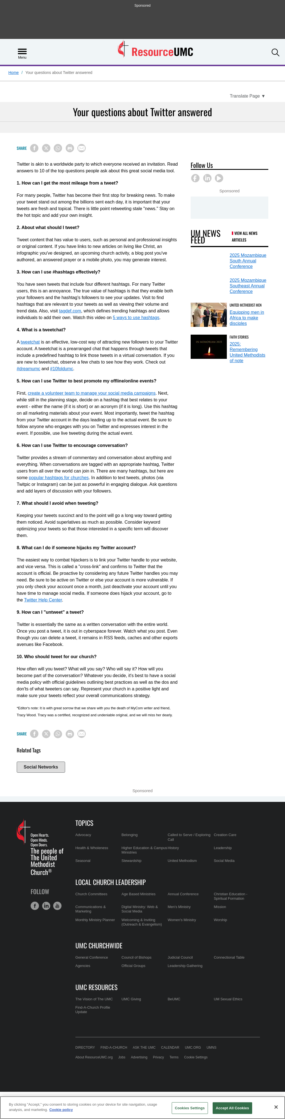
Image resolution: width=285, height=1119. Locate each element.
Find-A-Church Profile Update (92, 1009)
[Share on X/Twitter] (46, 148)
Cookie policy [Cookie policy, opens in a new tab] (61, 1110)
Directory (85, 1048)
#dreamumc (28, 368)
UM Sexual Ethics (228, 999)
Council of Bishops (137, 957)
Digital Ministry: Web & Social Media (140, 909)
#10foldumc (61, 368)
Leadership (223, 848)
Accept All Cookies (232, 1108)
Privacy (158, 1057)
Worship (220, 920)
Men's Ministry (179, 907)
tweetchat (30, 342)
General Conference (91, 957)
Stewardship (132, 861)
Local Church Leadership (110, 882)
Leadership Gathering (185, 966)
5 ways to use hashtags (136, 317)
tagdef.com (70, 311)
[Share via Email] (81, 148)
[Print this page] (70, 148)
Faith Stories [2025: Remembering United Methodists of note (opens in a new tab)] (239, 337)
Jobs (121, 1057)
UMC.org (193, 1048)
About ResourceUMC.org (94, 1057)
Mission (220, 907)
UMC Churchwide (98, 945)
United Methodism (182, 861)
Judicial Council (180, 957)
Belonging (130, 835)
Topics (84, 823)
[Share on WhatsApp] (58, 148)
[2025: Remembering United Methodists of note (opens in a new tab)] (209, 347)
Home (13, 72)
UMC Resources (96, 987)
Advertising (139, 1057)
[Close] (276, 1107)
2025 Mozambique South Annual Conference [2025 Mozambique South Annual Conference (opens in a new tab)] (248, 261)
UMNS (211, 1048)
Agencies (82, 966)
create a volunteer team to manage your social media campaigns (92, 393)
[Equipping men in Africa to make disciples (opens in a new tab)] (209, 315)
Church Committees (91, 894)
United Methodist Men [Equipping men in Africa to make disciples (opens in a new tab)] (246, 305)
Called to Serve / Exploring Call (189, 837)
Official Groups (134, 966)
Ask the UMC (144, 1048)
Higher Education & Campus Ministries (144, 850)
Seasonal (82, 861)
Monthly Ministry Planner (95, 920)
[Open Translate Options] (248, 96)
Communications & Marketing (90, 909)
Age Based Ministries (139, 894)
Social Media (224, 861)
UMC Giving (131, 999)
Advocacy (83, 835)
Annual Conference (183, 894)
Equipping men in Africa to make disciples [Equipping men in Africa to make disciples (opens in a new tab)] (247, 318)
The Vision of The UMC (94, 999)
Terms (174, 1057)
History (173, 848)
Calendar (170, 1048)
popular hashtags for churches (59, 477)
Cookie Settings (196, 1057)
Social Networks (41, 767)
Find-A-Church (113, 1048)
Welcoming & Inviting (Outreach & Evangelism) (142, 922)
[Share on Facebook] (34, 148)
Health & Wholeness (91, 848)
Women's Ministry (182, 920)
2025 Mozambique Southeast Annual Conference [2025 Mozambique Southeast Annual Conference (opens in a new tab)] (248, 286)
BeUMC (174, 999)
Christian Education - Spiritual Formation (230, 896)
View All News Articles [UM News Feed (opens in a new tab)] (244, 236)
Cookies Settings (190, 1108)
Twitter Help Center (43, 600)
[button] (275, 51)
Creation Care (225, 835)
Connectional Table (229, 957)
